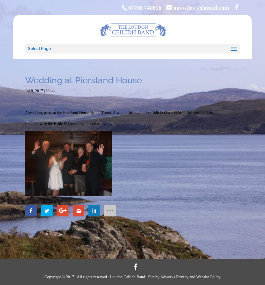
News (50, 91)
